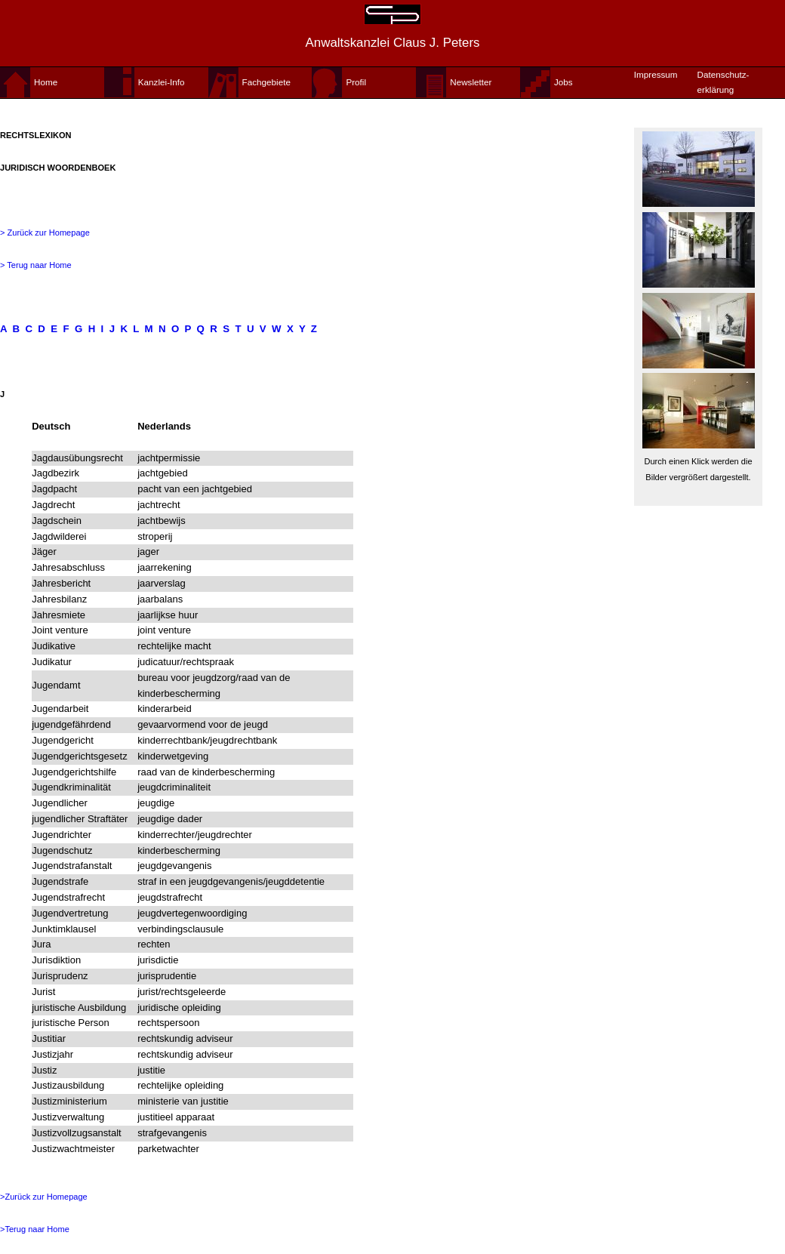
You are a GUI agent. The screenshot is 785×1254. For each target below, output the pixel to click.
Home (45, 82)
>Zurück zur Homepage (44, 1196)
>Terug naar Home (34, 1229)
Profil (356, 82)
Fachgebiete (266, 82)
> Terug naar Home (36, 265)
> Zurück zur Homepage (45, 232)
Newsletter (470, 82)
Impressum (656, 74)
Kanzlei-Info (161, 82)
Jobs (563, 82)
